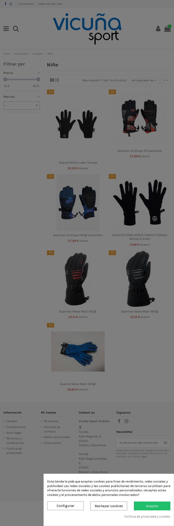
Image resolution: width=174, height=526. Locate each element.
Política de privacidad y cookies (147, 517)
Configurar (65, 506)
